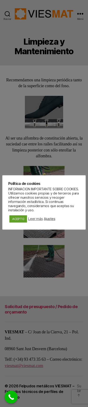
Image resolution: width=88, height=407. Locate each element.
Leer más (35, 219)
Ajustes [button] (49, 219)
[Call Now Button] (11, 397)
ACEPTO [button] (18, 219)
